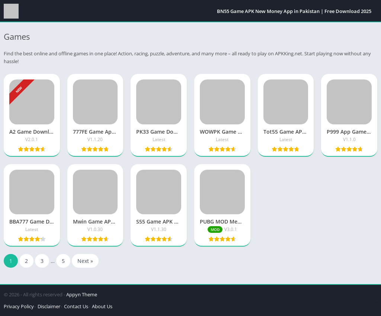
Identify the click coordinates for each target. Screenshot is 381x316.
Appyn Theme (81, 294)
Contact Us (76, 306)
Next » (85, 260)
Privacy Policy (19, 306)
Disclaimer (49, 306)
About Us (102, 306)
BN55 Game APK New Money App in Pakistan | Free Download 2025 (294, 11)
